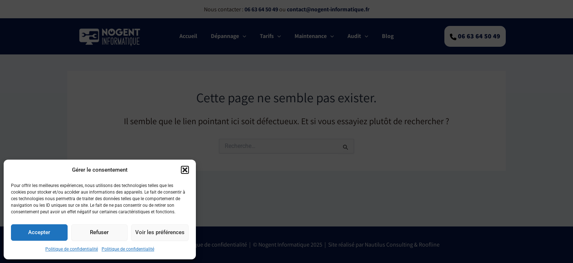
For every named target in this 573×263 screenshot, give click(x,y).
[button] (185, 170)
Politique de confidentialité (71, 249)
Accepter (39, 232)
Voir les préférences (160, 232)
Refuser (99, 232)
